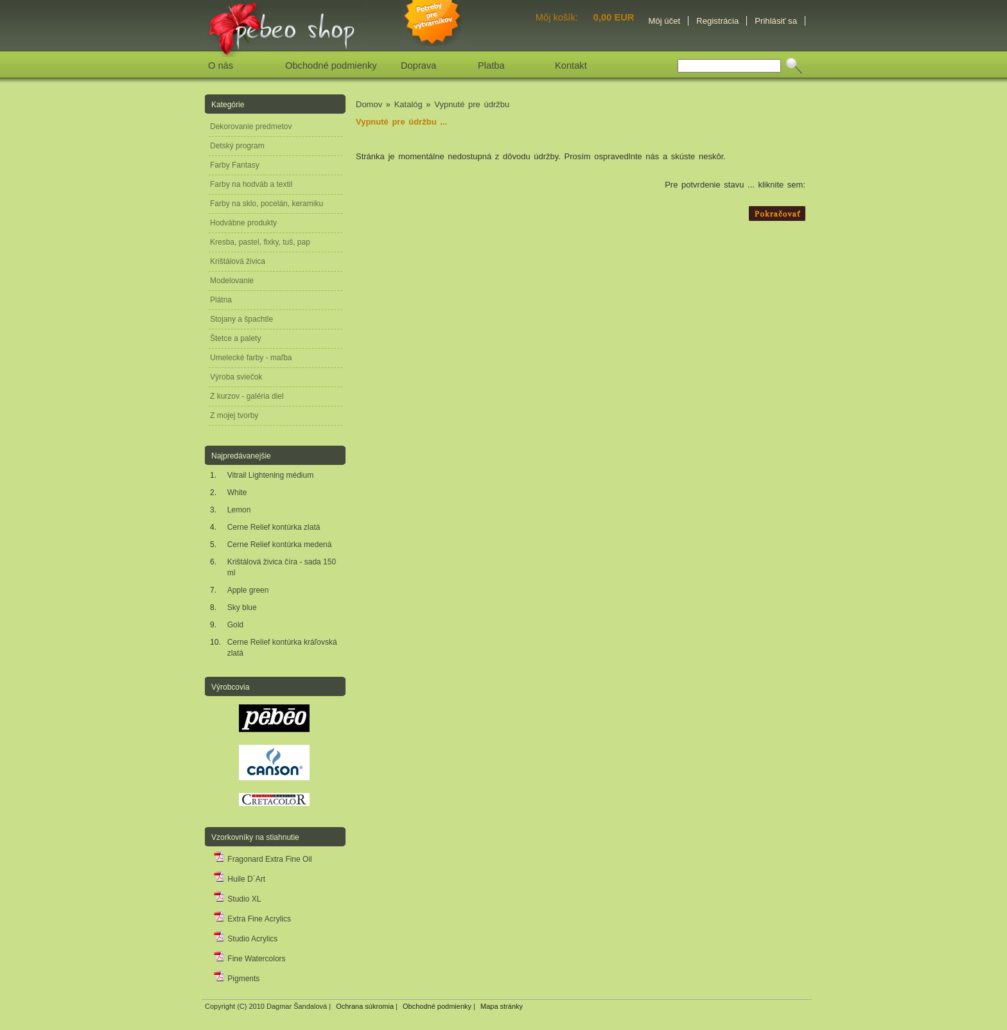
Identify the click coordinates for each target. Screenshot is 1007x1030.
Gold (235, 624)
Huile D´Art (239, 879)
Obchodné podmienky (331, 65)
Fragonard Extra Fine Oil (262, 859)
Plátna (221, 299)
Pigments (236, 978)
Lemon (239, 509)
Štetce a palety (235, 338)
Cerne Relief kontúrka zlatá (273, 527)
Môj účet (664, 21)
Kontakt (571, 65)
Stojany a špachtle (241, 319)
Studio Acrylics (245, 938)
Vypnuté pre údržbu (471, 104)
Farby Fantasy (234, 165)
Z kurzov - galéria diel (247, 396)
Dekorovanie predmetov (251, 126)
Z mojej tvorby (234, 415)
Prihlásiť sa (776, 21)
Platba (491, 65)
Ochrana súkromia (365, 1006)
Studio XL (237, 899)
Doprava (418, 65)
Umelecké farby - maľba (251, 357)
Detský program (237, 145)
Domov (369, 104)
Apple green (248, 590)
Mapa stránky (501, 1006)
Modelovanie (232, 280)
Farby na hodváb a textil (251, 184)
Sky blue (242, 607)
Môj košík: (558, 17)
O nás (220, 65)
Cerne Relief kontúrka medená (279, 544)
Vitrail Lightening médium (270, 475)
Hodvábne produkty (243, 222)
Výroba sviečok (236, 376)
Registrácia (717, 21)
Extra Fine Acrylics (252, 918)
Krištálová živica (237, 261)
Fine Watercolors (249, 958)
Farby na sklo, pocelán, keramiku (266, 203)
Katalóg (408, 104)
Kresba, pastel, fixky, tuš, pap (260, 242)
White (237, 492)
